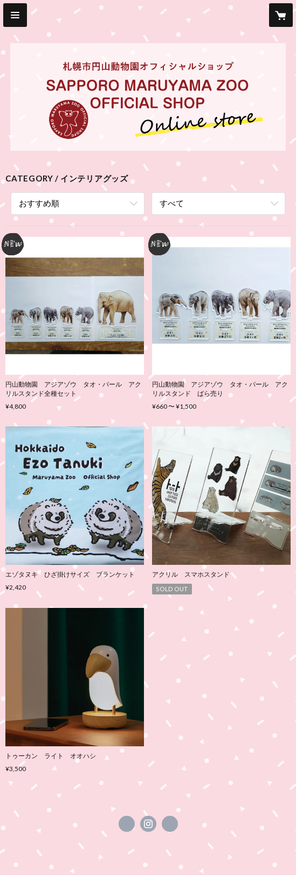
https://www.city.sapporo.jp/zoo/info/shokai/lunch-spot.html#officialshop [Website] (170, 824)
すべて (172, 203)
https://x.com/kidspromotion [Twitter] (127, 824)
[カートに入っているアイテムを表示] (281, 15)
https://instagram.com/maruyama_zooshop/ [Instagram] (148, 824)
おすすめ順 (39, 203)
